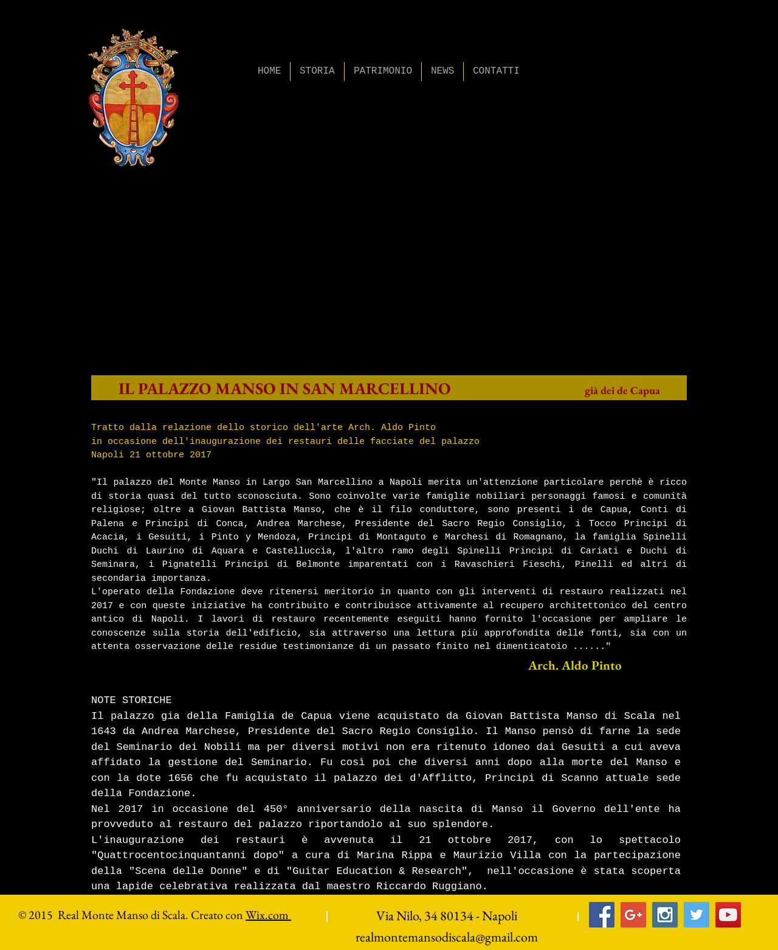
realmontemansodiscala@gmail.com (447, 937)
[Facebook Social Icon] (601, 914)
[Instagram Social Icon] (665, 914)
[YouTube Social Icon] (728, 914)
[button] (317, 71)
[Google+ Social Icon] (633, 914)
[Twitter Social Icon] (696, 914)
